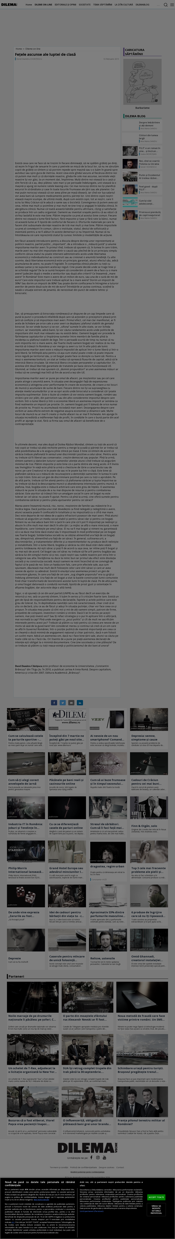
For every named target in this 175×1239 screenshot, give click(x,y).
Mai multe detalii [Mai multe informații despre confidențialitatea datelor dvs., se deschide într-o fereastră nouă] (41, 1200)
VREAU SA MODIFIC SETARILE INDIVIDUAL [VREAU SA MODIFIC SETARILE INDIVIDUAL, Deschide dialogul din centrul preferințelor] (156, 1209)
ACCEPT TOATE (156, 1197)
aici (13, 1222)
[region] (87, 1208)
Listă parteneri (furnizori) (91, 1211)
